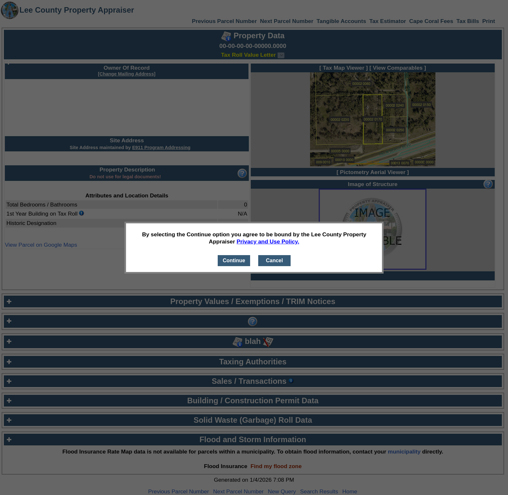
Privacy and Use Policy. (268, 241)
